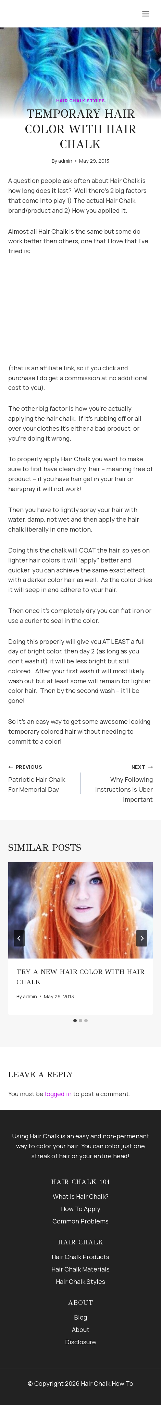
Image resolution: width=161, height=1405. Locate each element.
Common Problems (80, 1221)
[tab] (75, 1020)
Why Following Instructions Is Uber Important (120, 782)
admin (65, 161)
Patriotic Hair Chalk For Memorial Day (41, 777)
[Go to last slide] (19, 938)
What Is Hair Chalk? (81, 1196)
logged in (58, 1094)
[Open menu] (145, 14)
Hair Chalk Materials (80, 1269)
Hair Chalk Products (80, 1257)
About (80, 1329)
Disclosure (80, 1342)
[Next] (141, 938)
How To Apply (80, 1209)
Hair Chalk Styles (80, 101)
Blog (80, 1317)
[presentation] (80, 910)
